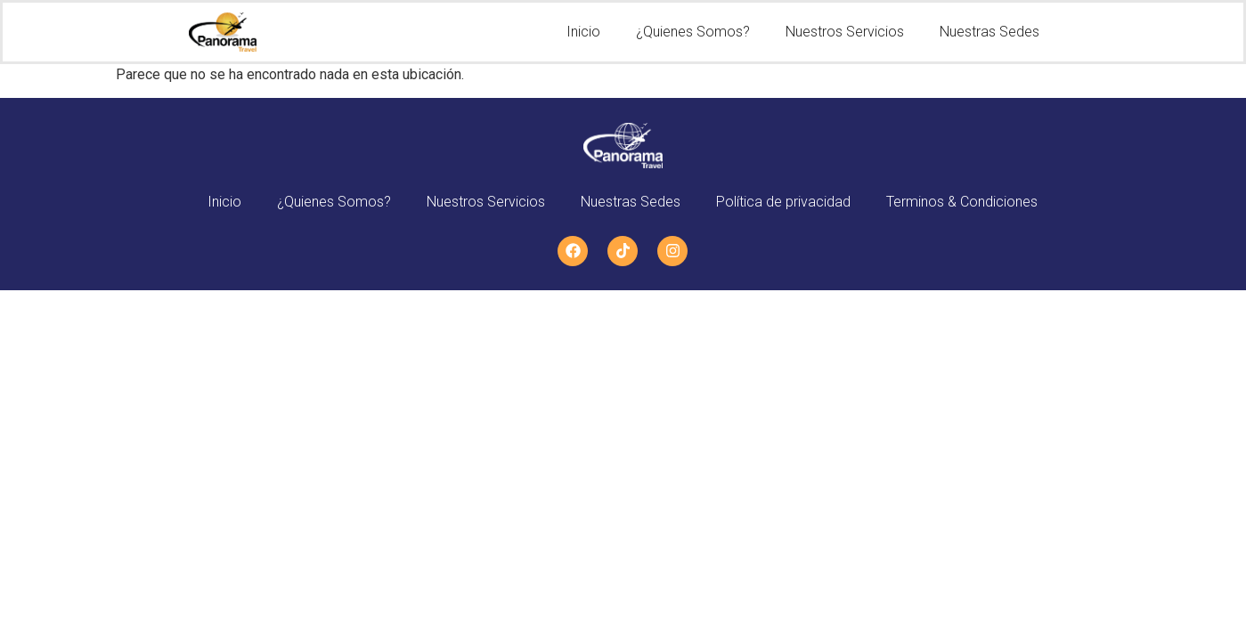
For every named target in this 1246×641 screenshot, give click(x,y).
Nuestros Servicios (845, 31)
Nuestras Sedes (989, 31)
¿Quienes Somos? (693, 31)
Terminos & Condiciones (962, 201)
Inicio (583, 31)
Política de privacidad (783, 201)
